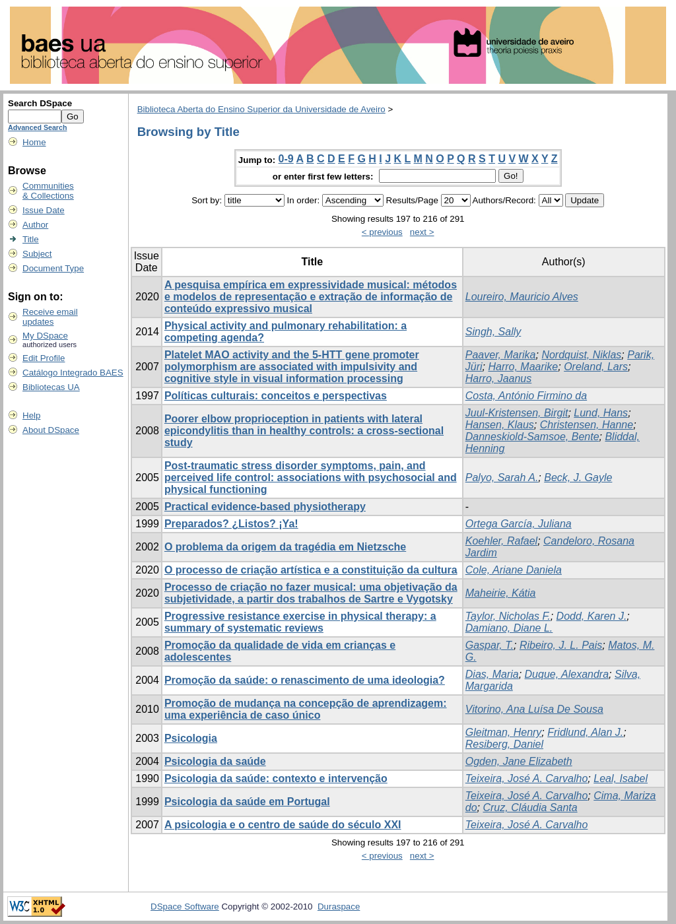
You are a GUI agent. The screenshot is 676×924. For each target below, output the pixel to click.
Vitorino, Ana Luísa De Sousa (534, 709)
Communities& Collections (48, 191)
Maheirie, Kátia (500, 593)
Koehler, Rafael (501, 540)
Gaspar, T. (489, 645)
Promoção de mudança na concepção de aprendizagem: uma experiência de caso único (305, 709)
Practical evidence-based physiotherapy (265, 506)
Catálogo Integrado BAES (72, 373)
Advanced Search (37, 127)
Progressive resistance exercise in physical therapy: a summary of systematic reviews (300, 622)
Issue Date (43, 210)
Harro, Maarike (523, 366)
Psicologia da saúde (215, 761)
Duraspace (339, 906)
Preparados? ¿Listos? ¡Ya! (231, 523)
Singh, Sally (493, 331)
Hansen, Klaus (499, 424)
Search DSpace (40, 103)
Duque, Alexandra (567, 674)
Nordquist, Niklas (581, 354)
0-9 (286, 158)
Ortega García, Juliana (518, 523)
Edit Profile (43, 358)
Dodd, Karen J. (592, 616)
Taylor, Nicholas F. (508, 616)
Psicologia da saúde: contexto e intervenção (276, 778)
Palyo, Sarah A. (502, 477)
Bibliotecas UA (51, 387)
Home (34, 142)
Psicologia (190, 738)
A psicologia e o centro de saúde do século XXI (282, 824)
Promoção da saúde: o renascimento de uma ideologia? (304, 680)
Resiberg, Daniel (504, 744)
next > (422, 232)
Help (31, 415)
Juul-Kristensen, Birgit (516, 412)
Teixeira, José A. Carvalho (526, 778)
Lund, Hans (601, 412)
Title (30, 239)
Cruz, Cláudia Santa (530, 807)
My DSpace (45, 336)
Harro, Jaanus (498, 378)
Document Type (53, 268)
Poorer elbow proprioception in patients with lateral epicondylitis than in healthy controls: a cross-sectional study (304, 430)
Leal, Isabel (620, 778)
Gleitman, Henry (503, 732)
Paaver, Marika (500, 354)
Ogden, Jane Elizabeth (518, 761)
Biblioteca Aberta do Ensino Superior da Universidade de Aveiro (261, 109)
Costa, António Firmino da (526, 395)
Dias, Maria (492, 674)
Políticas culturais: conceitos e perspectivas (275, 395)
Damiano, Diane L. (509, 628)
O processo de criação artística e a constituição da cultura (310, 570)
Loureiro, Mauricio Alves (521, 296)
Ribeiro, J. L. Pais (561, 645)
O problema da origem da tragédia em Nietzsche (285, 546)
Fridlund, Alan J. (585, 732)
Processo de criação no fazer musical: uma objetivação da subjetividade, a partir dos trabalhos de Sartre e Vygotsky (310, 593)
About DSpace (50, 430)
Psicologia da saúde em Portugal (247, 801)
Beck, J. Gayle (578, 477)
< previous (382, 232)
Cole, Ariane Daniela (513, 570)
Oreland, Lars (596, 366)
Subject (36, 254)
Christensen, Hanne (586, 424)
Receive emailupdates (50, 317)
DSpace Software (185, 906)
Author (35, 225)
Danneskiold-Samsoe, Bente (532, 436)
